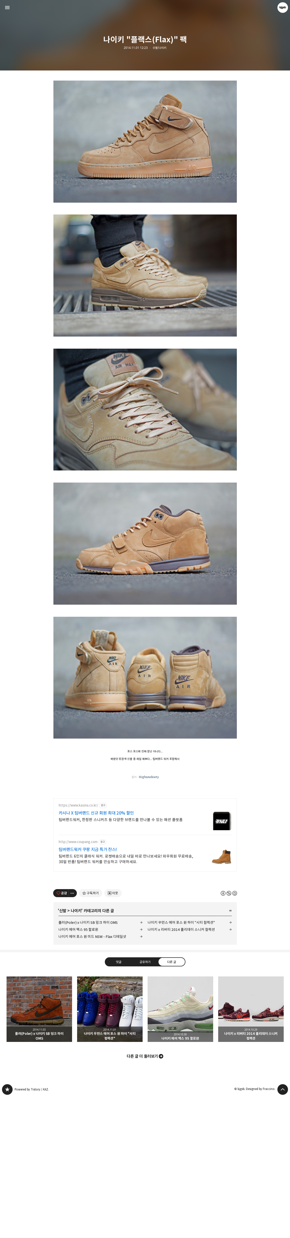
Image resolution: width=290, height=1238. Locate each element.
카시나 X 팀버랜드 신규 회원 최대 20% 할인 (96, 954)
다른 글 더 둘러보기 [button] (142, 1197)
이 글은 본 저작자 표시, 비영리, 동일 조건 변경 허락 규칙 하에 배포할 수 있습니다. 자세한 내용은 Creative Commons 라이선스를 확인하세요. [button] (229, 1034)
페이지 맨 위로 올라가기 (283, 1230)
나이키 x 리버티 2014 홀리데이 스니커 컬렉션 (181, 1070)
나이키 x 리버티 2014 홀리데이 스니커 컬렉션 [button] (251, 1150)
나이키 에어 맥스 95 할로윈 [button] (180, 1150)
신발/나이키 (159, 48)
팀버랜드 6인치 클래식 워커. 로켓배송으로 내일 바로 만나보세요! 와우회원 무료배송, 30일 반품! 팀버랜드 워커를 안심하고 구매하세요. (126, 1000)
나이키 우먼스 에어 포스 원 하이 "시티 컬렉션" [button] (110, 1150)
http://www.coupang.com (78, 983)
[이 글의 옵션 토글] (73, 1034)
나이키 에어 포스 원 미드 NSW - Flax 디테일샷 (92, 1077)
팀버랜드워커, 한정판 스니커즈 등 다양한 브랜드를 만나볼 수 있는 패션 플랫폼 (121, 960)
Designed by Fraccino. (260, 1230)
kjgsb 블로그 (7, 1230)
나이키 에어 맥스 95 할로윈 (78, 1070)
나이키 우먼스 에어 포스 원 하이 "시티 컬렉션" (181, 1063)
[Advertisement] (145, 111)
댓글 (118, 1103)
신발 (62, 1051)
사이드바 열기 (7, 8)
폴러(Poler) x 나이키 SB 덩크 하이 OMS (88, 1063)
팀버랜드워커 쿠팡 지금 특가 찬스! (88, 990)
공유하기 (144, 1103)
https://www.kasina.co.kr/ (78, 946)
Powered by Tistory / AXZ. (32, 1230)
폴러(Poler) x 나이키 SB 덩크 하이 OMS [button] (39, 1150)
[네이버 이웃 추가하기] (113, 1034)
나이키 (76, 1051)
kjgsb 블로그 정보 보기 (283, 8)
